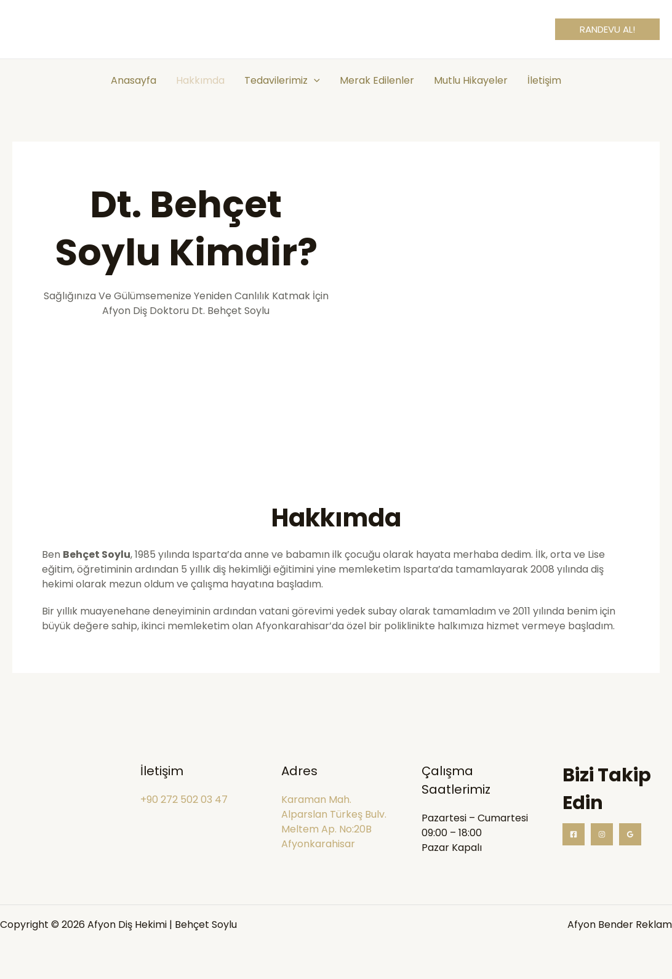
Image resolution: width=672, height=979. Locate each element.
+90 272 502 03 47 (184, 799)
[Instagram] (602, 834)
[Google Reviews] (630, 834)
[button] (607, 29)
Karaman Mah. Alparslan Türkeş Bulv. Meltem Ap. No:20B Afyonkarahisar (333, 821)
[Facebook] (573, 834)
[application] (314, 80)
